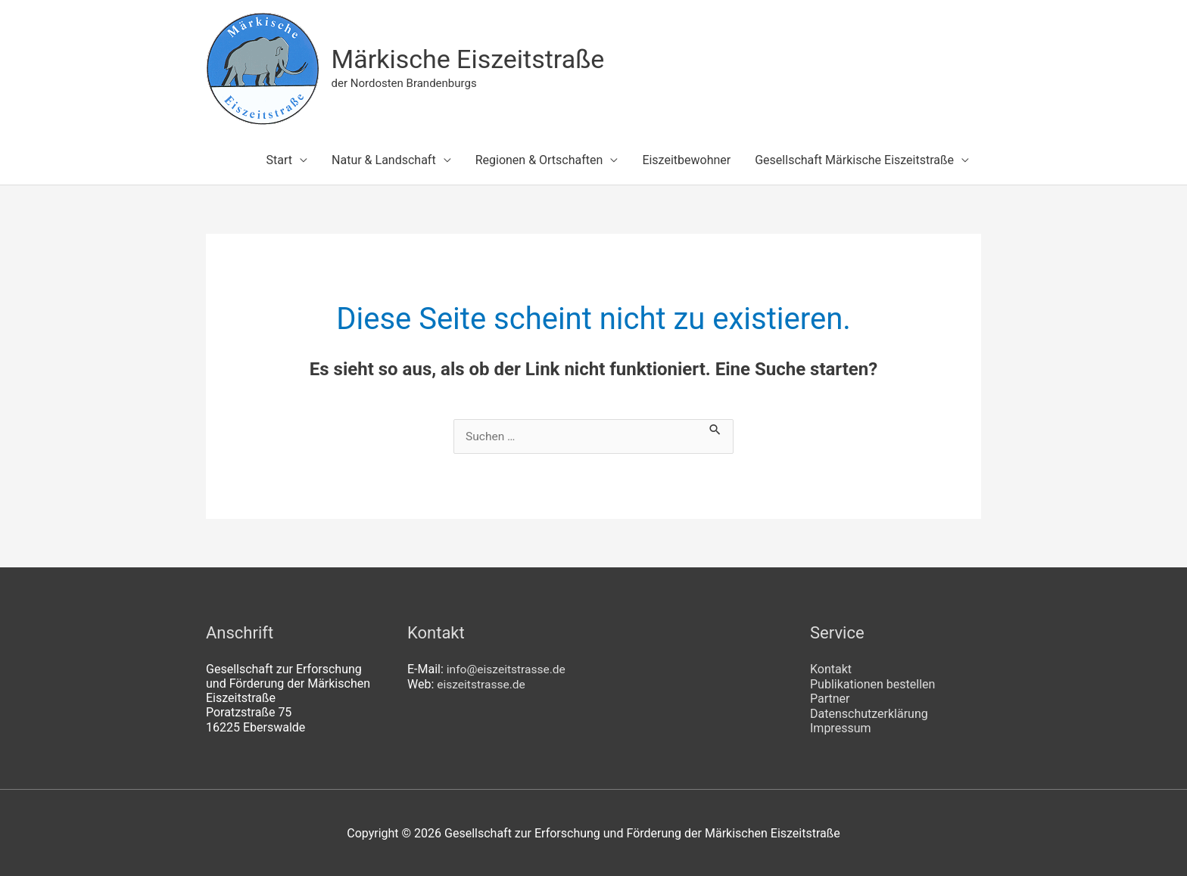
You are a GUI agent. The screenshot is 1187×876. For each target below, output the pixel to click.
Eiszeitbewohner (686, 161)
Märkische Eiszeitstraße (472, 59)
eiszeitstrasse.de (482, 684)
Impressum (840, 728)
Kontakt (831, 670)
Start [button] (279, 161)
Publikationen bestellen (872, 684)
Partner (830, 698)
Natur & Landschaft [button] (384, 161)
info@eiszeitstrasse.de (508, 670)
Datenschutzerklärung (869, 713)
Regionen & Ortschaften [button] (539, 161)
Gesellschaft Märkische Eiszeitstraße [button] (854, 161)
